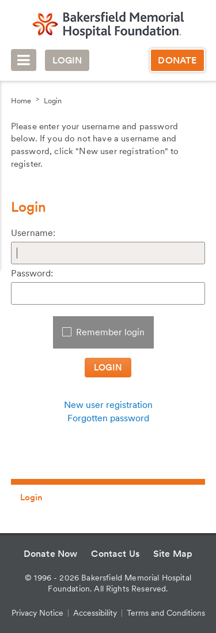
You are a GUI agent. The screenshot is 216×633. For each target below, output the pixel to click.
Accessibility (95, 612)
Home (21, 100)
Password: (32, 273)
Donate (177, 60)
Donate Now (51, 553)
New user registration (108, 404)
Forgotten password (108, 418)
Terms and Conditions (166, 612)
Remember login (110, 332)
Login (67, 60)
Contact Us (115, 553)
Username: (33, 232)
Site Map (172, 553)
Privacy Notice (37, 612)
